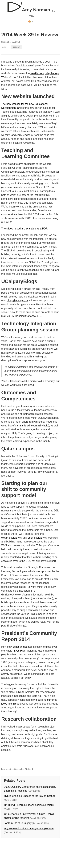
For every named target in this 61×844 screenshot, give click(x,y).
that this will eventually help (32, 425)
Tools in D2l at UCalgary (18, 823)
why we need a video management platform (29, 828)
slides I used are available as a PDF (26, 228)
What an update (22, 646)
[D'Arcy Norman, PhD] (30, 6)
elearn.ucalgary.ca (11, 537)
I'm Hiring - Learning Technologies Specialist (29, 805)
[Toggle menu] (30, 15)
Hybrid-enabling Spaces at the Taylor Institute (30, 796)
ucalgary (16, 47)
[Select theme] (30, 22)
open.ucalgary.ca (37, 537)
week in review (25, 65)
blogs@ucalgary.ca (17, 300)
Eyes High (19, 650)
